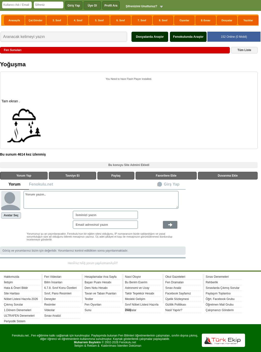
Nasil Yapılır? (173, 310)
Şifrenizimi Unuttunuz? (141, 6)
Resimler (50, 304)
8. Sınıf (163, 20)
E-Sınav (205, 20)
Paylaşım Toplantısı (218, 293)
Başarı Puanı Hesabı (98, 282)
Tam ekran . (10, 101)
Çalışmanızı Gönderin (220, 310)
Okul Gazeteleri (175, 276)
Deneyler (50, 299)
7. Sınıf (142, 20)
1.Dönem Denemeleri (17, 310)
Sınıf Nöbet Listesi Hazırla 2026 (142, 305)
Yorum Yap (23, 175)
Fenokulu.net (41, 184)
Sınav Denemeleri (217, 276)
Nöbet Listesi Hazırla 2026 (21, 299)
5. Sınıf (99, 20)
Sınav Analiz (173, 288)
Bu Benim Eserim (136, 282)
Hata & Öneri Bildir (16, 288)
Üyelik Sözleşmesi (177, 299)
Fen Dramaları (174, 282)
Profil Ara (110, 5)
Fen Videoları (52, 276)
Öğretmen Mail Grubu (219, 304)
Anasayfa (14, 20)
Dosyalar (226, 20)
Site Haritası (12, 293)
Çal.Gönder (35, 20)
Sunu (88, 310)
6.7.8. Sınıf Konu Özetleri (60, 288)
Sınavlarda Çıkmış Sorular (222, 288)
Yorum (14, 184)
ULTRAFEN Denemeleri (19, 315)
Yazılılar (248, 20)
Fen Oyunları (93, 304)
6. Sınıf (120, 20)
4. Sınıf (78, 20)
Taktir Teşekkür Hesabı (139, 293)
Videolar (49, 310)
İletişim (8, 282)
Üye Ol (92, 5)
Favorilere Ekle (166, 175)
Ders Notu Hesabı (96, 288)
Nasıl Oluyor (133, 276)
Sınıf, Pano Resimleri (58, 293)
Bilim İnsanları (53, 282)
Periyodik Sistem (14, 321)
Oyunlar (184, 20)
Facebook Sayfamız (178, 293)
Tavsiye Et (72, 175)
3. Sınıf (57, 20)
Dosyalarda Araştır (150, 36)
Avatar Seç (11, 215)
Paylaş (116, 175)
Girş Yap (172, 184)
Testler (89, 299)
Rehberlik (212, 282)
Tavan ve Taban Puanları (100, 293)
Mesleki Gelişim (135, 299)
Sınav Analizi (52, 315)
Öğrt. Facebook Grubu (220, 299)
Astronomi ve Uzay (137, 288)
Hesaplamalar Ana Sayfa (100, 276)
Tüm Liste (244, 50)
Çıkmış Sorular (13, 304)
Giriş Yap (73, 5)
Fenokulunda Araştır (188, 36)
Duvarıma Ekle (228, 175)
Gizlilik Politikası (175, 304)
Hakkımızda (11, 276)
